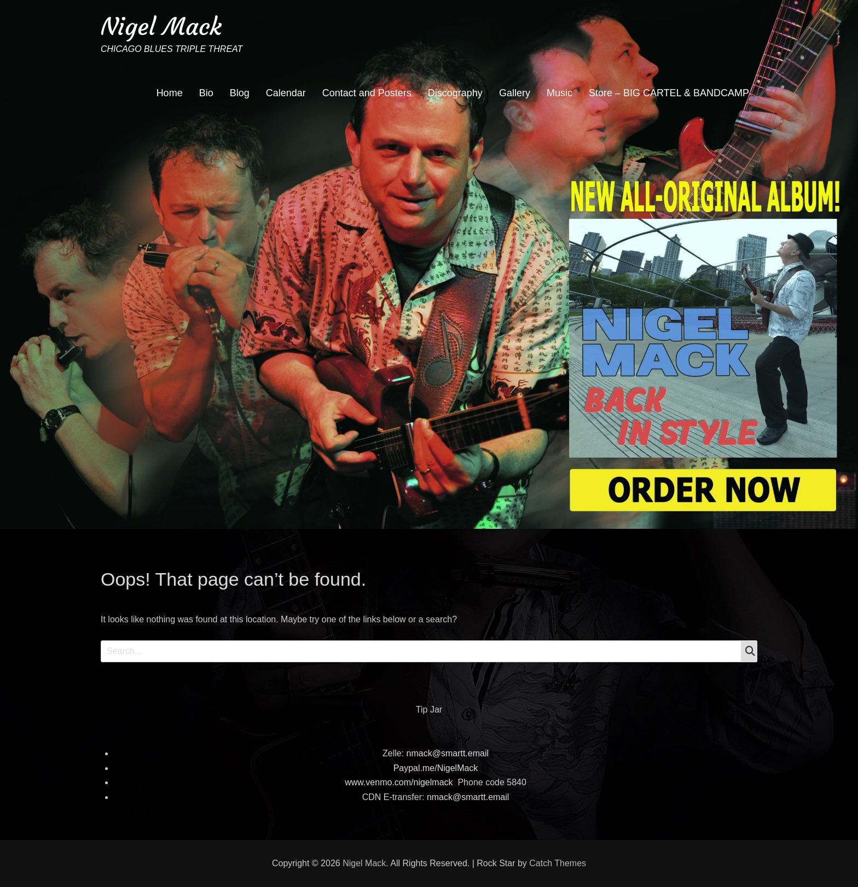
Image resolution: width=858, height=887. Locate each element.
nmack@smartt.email (448, 753)
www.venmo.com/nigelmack (399, 782)
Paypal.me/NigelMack (435, 768)
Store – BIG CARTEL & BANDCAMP (669, 92)
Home (169, 92)
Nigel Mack (161, 26)
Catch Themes (557, 863)
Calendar (286, 92)
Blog (240, 92)
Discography (455, 92)
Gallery (514, 92)
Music (559, 92)
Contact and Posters (366, 92)
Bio (206, 92)
